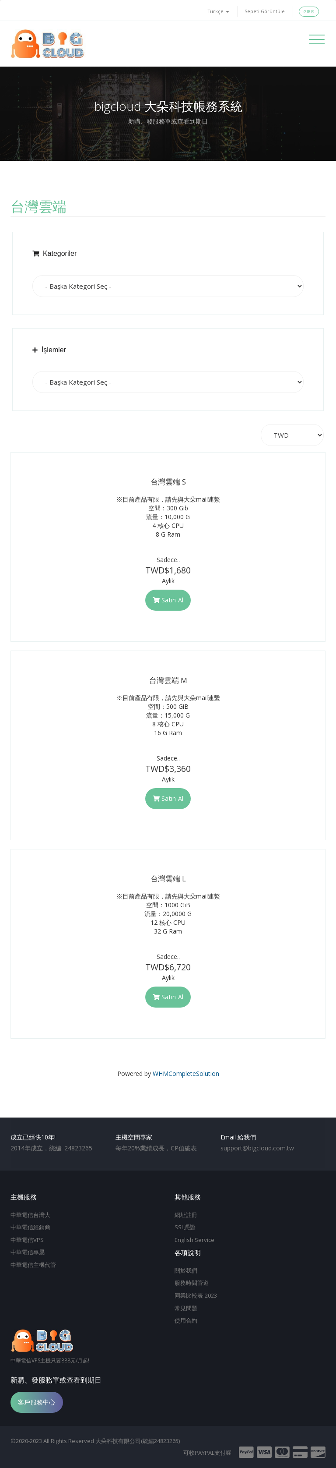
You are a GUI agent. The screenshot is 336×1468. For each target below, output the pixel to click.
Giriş (309, 11)
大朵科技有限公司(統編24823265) (137, 1441)
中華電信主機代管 (33, 1265)
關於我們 (186, 1270)
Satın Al (168, 600)
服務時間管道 (192, 1283)
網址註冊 (186, 1215)
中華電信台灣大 (30, 1215)
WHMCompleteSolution (186, 1073)
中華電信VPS (27, 1240)
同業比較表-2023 (196, 1295)
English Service (194, 1240)
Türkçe (218, 11)
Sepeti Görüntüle (265, 11)
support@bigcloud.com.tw (257, 1148)
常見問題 (186, 1308)
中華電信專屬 (27, 1252)
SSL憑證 (185, 1227)
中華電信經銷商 (30, 1227)
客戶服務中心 (37, 1402)
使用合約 (186, 1320)
